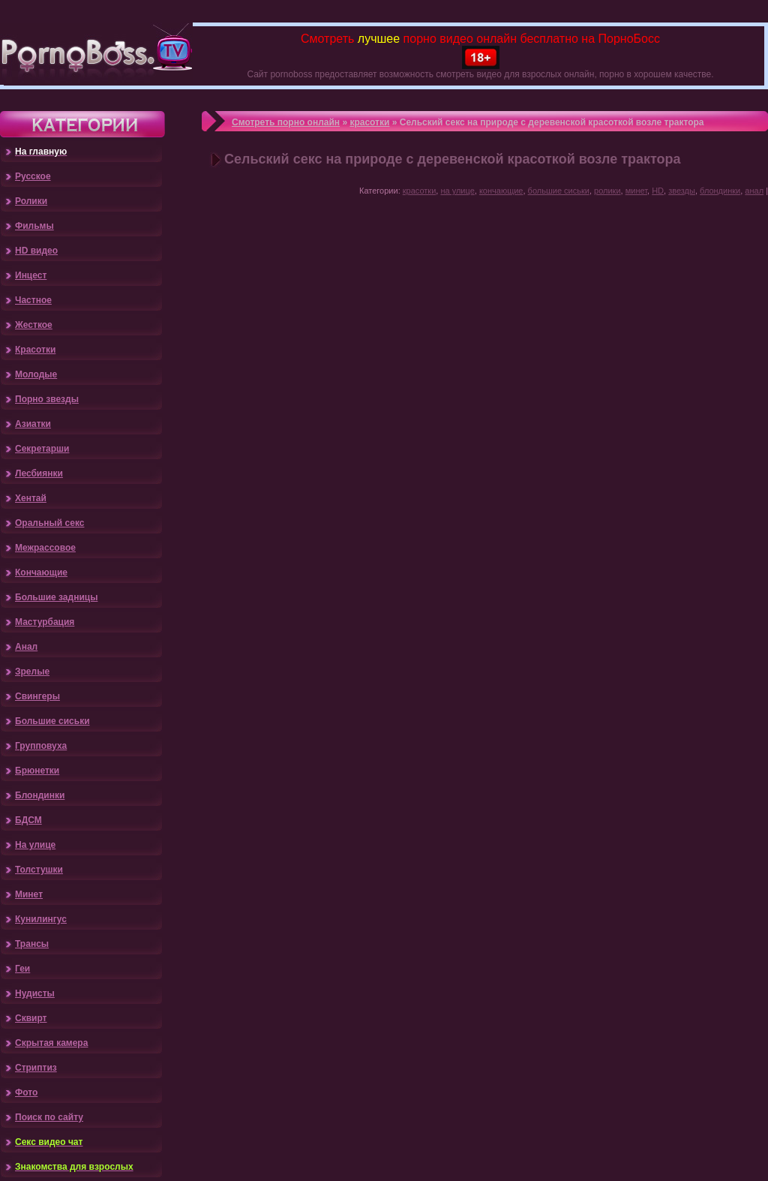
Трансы (32, 944)
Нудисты (35, 993)
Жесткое (33, 325)
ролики (607, 190)
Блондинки (39, 795)
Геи (22, 968)
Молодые (36, 374)
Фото (26, 1092)
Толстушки (39, 869)
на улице (457, 190)
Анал (26, 647)
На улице (35, 845)
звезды (681, 190)
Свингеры (37, 696)
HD (658, 190)
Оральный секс (49, 523)
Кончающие (41, 572)
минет (636, 190)
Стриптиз (36, 1067)
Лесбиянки (39, 473)
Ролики (31, 201)
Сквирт (30, 1018)
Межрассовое (45, 547)
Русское (33, 176)
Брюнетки (37, 770)
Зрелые (32, 671)
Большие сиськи (52, 721)
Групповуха (41, 746)
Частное (33, 300)
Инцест (30, 275)
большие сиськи (559, 190)
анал (754, 190)
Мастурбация (44, 622)
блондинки (720, 190)
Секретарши (42, 448)
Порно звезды (47, 399)
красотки (369, 122)
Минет (29, 894)
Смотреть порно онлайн (286, 122)
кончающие (501, 190)
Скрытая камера (51, 1043)
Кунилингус (41, 919)
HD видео (36, 250)
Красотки (35, 349)
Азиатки (33, 424)
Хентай (30, 498)
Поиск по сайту (49, 1117)
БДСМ (28, 820)
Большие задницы (56, 597)
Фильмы (34, 226)
